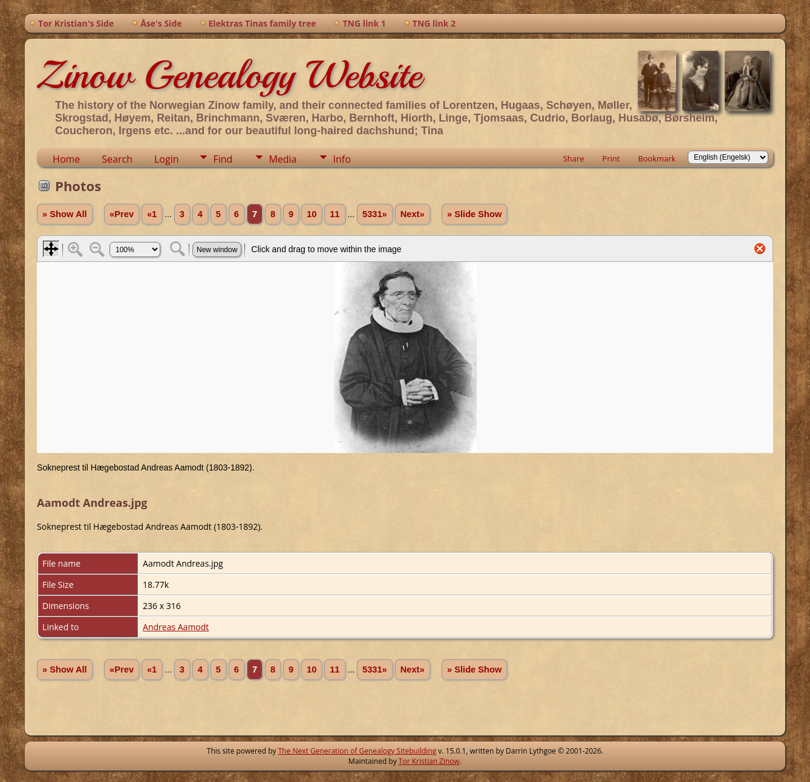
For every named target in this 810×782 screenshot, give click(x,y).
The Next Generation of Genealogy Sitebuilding (357, 751)
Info (341, 159)
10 (311, 214)
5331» (374, 214)
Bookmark (657, 158)
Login (166, 159)
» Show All (64, 214)
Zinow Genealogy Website (229, 75)
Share (573, 158)
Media (282, 159)
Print (611, 158)
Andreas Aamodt (176, 627)
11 (334, 214)
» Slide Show (474, 214)
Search (117, 159)
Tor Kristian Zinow (429, 761)
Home (66, 159)
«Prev (121, 214)
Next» (412, 214)
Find (222, 159)
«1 (152, 214)
